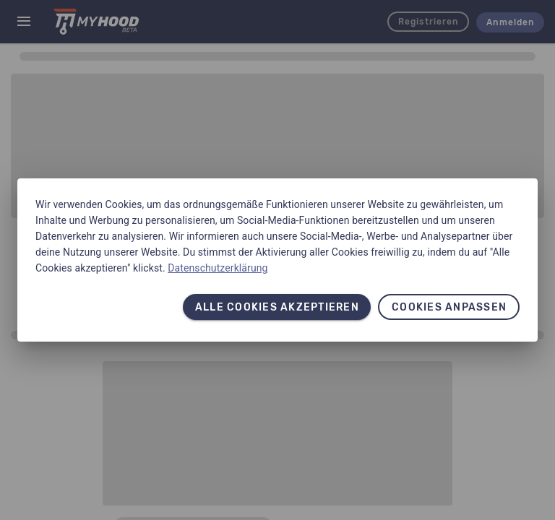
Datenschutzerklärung (217, 268)
